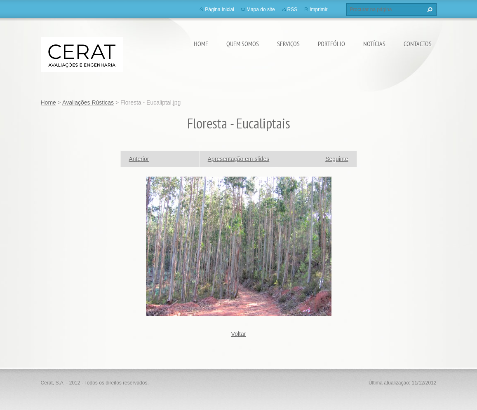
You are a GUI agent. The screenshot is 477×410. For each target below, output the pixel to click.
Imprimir (318, 9)
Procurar (429, 9)
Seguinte (336, 159)
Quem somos (242, 44)
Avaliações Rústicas (88, 102)
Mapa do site (261, 9)
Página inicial (219, 9)
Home (201, 44)
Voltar (238, 334)
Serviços (288, 44)
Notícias (374, 44)
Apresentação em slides (238, 159)
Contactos (418, 44)
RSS (292, 9)
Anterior (139, 159)
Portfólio (331, 44)
